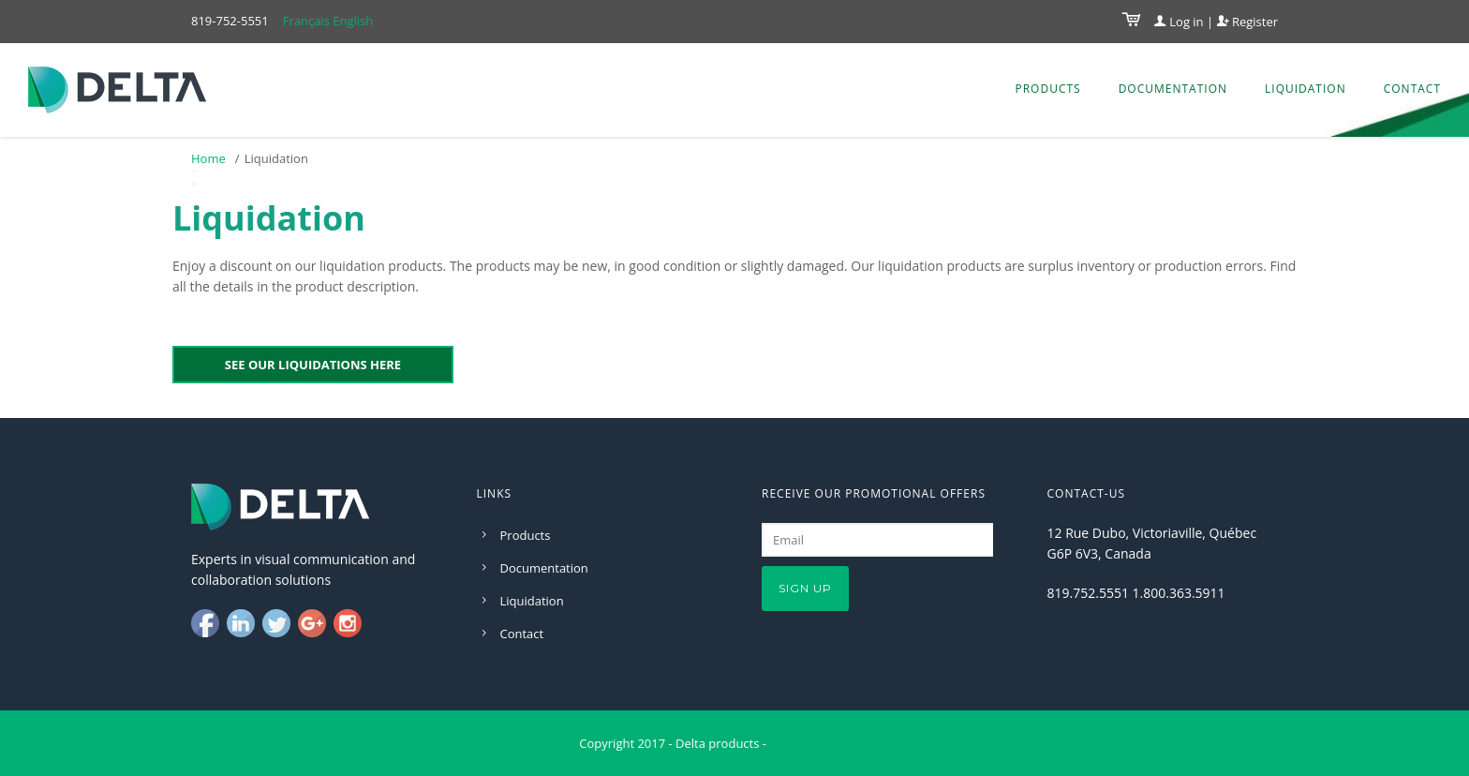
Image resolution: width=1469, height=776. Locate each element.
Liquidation (1305, 89)
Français (306, 20)
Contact (1412, 89)
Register (1247, 21)
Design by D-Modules (829, 743)
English (353, 20)
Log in (1179, 21)
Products (1047, 89)
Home (208, 158)
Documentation (1173, 89)
